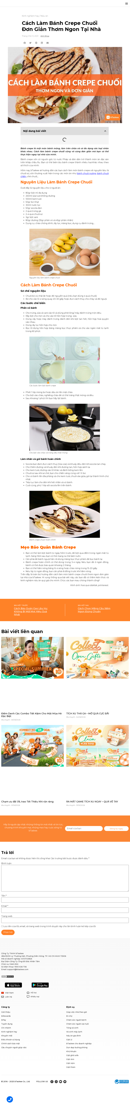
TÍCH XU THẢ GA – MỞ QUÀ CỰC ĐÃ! (87, 713)
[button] (127, 3)
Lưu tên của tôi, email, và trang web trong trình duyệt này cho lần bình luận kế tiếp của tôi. (49, 926)
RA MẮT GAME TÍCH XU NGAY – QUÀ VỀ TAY (92, 801)
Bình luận (6, 863)
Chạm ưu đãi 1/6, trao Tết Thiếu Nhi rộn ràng (27, 801)
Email (4, 906)
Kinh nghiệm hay (30, 16)
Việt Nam (9, 993)
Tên (4, 896)
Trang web (6, 916)
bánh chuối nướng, (86, 173)
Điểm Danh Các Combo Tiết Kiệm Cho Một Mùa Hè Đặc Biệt (31, 715)
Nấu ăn (44, 16)
